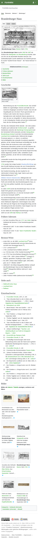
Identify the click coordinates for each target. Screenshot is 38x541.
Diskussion (8, 13)
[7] (15, 199)
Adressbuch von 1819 (13, 305)
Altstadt (20, 509)
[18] (7, 268)
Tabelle (16, 387)
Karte (8, 24)
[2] (5, 156)
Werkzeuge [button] (22, 13)
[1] (26, 121)
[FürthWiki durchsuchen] (18, 8)
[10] (16, 247)
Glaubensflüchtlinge (27, 164)
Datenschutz (5, 535)
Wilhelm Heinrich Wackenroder (10, 178)
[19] (8, 270)
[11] (28, 249)
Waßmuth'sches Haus (10, 284)
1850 (11, 212)
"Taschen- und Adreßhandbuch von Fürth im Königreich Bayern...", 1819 (18, 331)
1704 (26, 49)
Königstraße (20, 438)
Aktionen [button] (14, 13)
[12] (31, 251)
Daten (13, 24)
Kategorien (5, 507)
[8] (28, 240)
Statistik (4, 537)
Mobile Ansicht (14, 537)
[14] (35, 253)
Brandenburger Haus (8, 49)
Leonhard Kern (5, 136)
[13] (33, 251)
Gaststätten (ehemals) (9, 509)
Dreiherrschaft (22, 128)
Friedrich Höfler (21, 496)
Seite (2, 13)
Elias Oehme (5, 469)
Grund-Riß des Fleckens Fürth (16, 335)
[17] (21, 262)
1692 (23, 52)
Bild (4, 24)
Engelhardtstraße (7, 502)
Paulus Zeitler (30, 350)
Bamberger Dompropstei (24, 130)
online (7, 311)
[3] (16, 174)
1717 (22, 220)
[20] (14, 272)
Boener (18, 49)
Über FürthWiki (17, 535)
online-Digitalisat (14, 363)
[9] (23, 245)
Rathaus (18, 212)
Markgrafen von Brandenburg (18, 54)
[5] (33, 192)
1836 (8, 189)
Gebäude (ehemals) (15, 507)
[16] (31, 258)
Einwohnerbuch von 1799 (15, 356)
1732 (2, 164)
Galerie (10, 387)
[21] (33, 275)
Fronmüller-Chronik (12, 297)
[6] (18, 194)
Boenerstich (5, 495)
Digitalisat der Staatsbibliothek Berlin (17, 303)
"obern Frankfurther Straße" (27, 231)
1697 (29, 52)
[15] (26, 256)
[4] (5, 185)
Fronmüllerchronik (22, 105)
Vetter (29, 220)
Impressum (27, 535)
